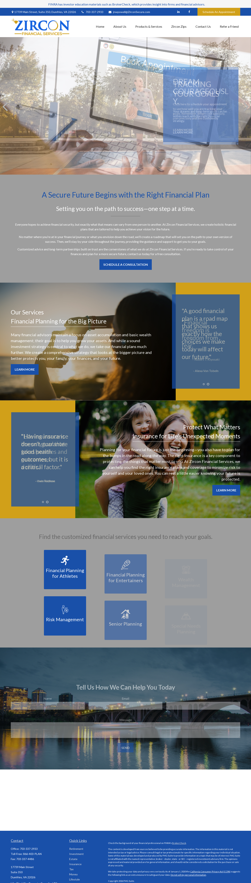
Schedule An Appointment (219, 12)
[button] (100, 26)
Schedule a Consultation (125, 264)
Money (73, 874)
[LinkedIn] (178, 12)
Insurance (75, 864)
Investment (76, 854)
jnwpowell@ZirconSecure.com (129, 12)
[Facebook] (189, 12)
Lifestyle (74, 879)
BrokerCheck (179, 843)
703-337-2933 (92, 12)
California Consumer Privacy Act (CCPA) (210, 871)
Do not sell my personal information (188, 875)
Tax (71, 869)
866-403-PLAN (32, 854)
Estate (73, 859)
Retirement (76, 848)
